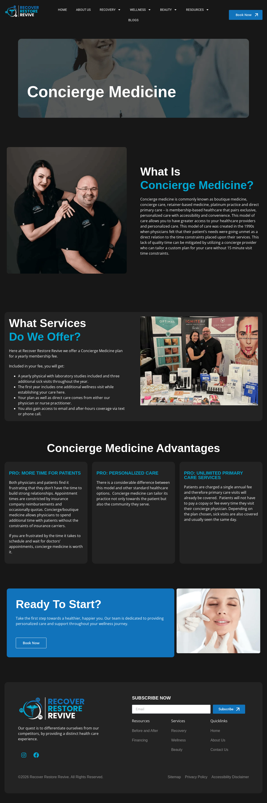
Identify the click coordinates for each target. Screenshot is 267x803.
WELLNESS (140, 10)
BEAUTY (168, 10)
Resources (197, 10)
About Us (83, 10)
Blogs (133, 20)
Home (62, 10)
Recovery (110, 10)
